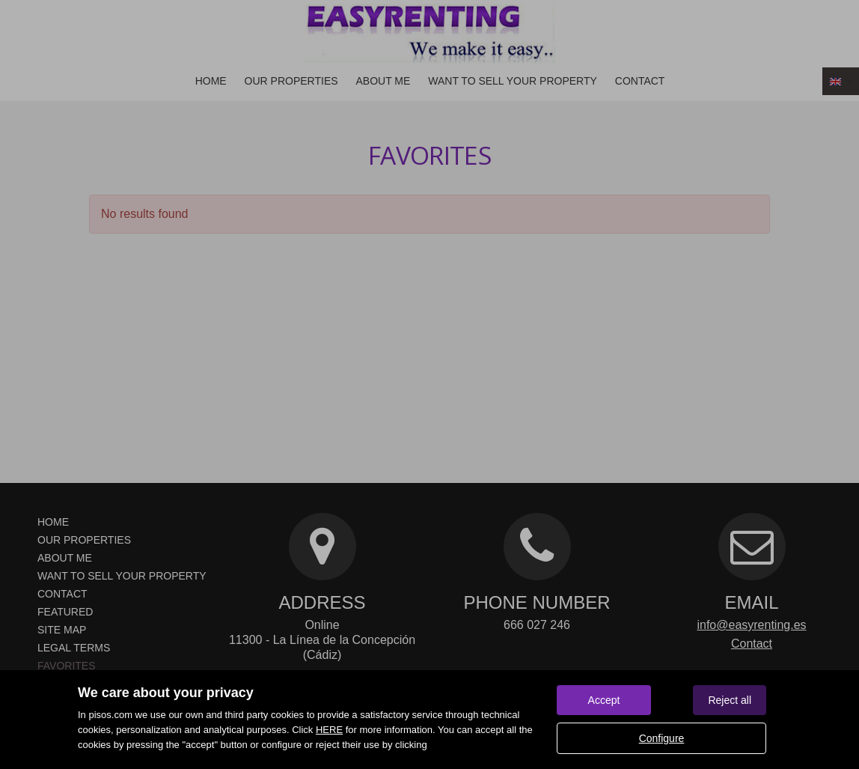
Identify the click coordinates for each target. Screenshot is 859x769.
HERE (329, 729)
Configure (662, 738)
